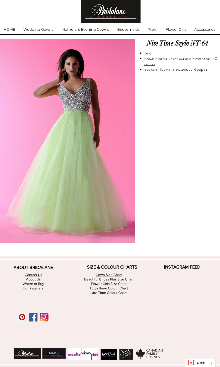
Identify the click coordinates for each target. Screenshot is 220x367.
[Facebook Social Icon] (33, 317)
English (197, 362)
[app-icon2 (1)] (44, 317)
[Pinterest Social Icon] (22, 317)
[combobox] (200, 362)
